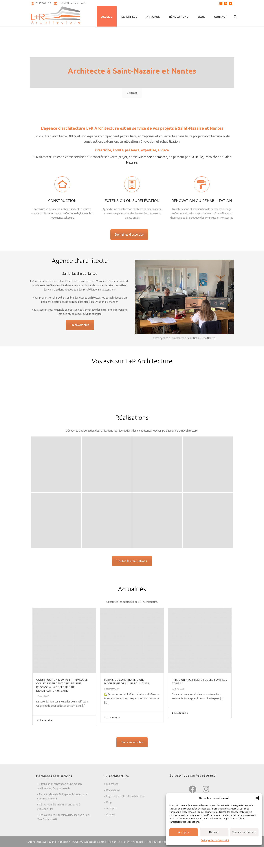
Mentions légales (134, 842)
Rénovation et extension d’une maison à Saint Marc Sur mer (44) (63, 817)
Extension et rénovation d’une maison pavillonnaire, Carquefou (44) (59, 786)
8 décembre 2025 (112, 689)
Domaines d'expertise (129, 234)
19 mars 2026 (42, 696)
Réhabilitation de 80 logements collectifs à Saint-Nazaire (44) (62, 796)
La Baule (196, 157)
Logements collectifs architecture (124, 796)
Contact (220, 16)
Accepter (183, 832)
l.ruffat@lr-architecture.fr (72, 3)
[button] (256, 798)
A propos (153, 16)
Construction (62, 224)
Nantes (162, 157)
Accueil (106, 16)
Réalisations (178, 16)
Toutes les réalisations (132, 561)
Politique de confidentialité (215, 840)
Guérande (145, 157)
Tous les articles (132, 742)
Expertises (129, 16)
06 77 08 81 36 (43, 3)
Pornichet (212, 157)
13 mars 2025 (178, 689)
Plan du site (115, 842)
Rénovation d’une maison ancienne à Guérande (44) (58, 806)
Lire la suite (44, 720)
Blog (201, 16)
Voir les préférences (244, 832)
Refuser (214, 832)
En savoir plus (80, 325)
